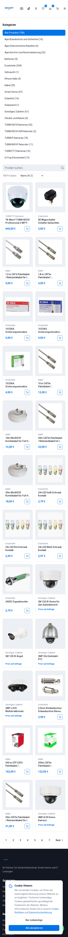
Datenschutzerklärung (40, 912)
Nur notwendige (34, 920)
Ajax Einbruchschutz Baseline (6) (21, 46)
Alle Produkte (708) (15, 32)
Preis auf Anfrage (46, 609)
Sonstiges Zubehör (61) (17, 111)
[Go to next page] (59, 840)
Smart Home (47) (14, 92)
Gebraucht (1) (12, 72)
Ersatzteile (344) (13, 65)
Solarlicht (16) (12, 98)
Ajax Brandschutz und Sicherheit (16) (24, 39)
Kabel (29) (10, 85)
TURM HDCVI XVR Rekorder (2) (20, 131)
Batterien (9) (11, 59)
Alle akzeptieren (34, 928)
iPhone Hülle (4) (13, 78)
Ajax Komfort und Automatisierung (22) (25, 52)
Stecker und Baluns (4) (16, 118)
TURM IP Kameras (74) (16, 138)
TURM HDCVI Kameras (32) (18, 124)
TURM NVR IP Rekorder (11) (19, 144)
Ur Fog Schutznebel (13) (17, 157)
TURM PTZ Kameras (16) (17, 151)
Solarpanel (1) (12, 105)
